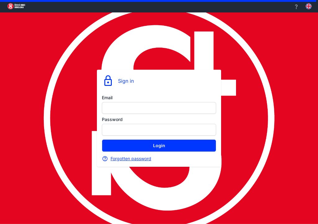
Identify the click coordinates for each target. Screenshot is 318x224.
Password (112, 119)
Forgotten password (131, 158)
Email (107, 97)
